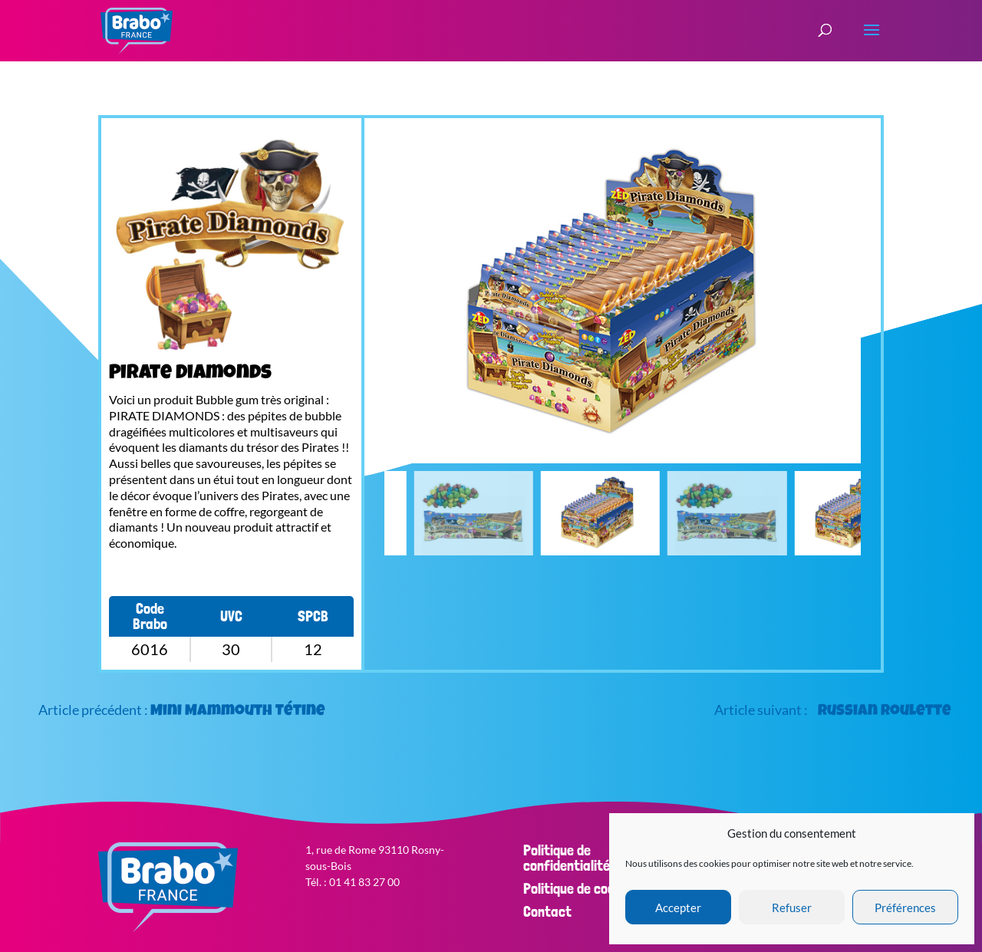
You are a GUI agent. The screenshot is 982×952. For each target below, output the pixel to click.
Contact (547, 911)
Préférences (905, 907)
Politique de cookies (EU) (594, 888)
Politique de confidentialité (566, 858)
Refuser (792, 907)
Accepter (678, 907)
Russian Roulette (884, 712)
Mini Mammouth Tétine (237, 712)
